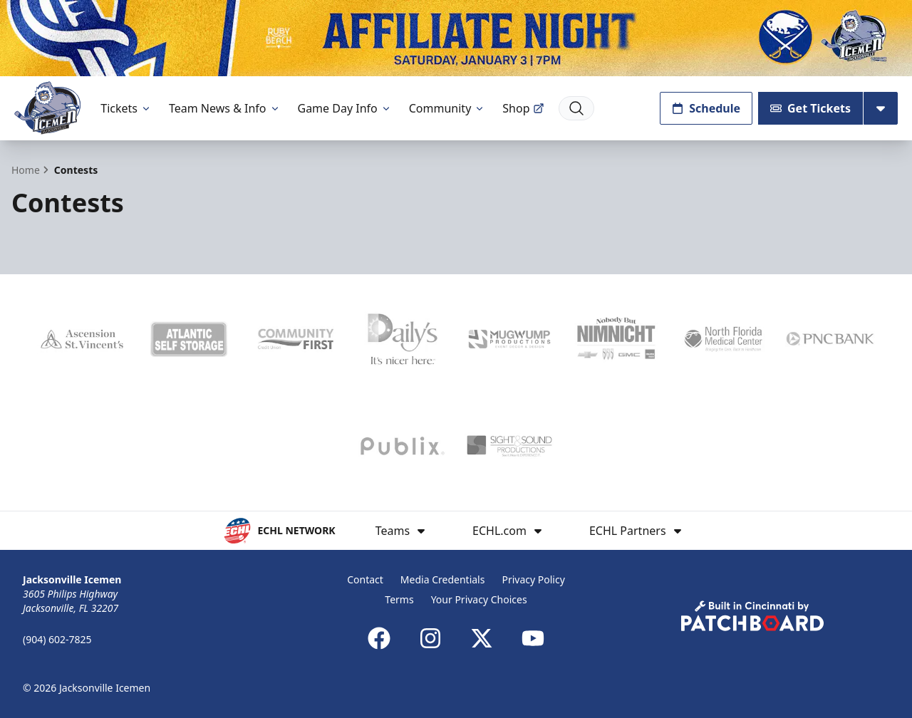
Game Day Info (345, 108)
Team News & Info (225, 108)
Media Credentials (442, 579)
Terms (399, 599)
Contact (365, 579)
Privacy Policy (533, 579)
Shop (523, 108)
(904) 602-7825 (57, 639)
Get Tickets (810, 108)
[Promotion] (456, 38)
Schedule (706, 108)
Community (447, 108)
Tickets (126, 108)
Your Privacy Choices (479, 599)
